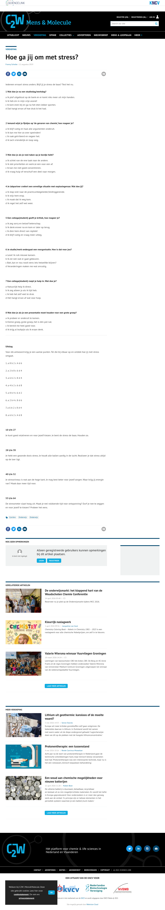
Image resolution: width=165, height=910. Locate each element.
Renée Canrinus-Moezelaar (72, 750)
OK (51, 892)
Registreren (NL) (138, 17)
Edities (62, 870)
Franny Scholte (11, 64)
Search (156, 24)
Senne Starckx (67, 723)
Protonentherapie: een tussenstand (67, 746)
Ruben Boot (68, 786)
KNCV (83, 898)
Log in (152, 17)
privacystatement (26, 898)
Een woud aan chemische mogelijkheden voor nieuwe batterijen (73, 779)
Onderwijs (23, 517)
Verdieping (11, 49)
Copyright (105, 870)
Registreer (54, 560)
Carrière (12, 517)
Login (41, 560)
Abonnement (75, 870)
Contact (37, 870)
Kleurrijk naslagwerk (58, 622)
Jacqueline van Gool (70, 626)
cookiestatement (21, 894)
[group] (138, 34)
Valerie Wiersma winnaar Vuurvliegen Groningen (75, 653)
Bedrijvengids (90, 870)
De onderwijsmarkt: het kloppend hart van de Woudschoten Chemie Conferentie (73, 592)
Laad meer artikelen (56, 686)
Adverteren (50, 870)
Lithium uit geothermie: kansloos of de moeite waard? (74, 717)
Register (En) (122, 17)
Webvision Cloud (92, 904)
